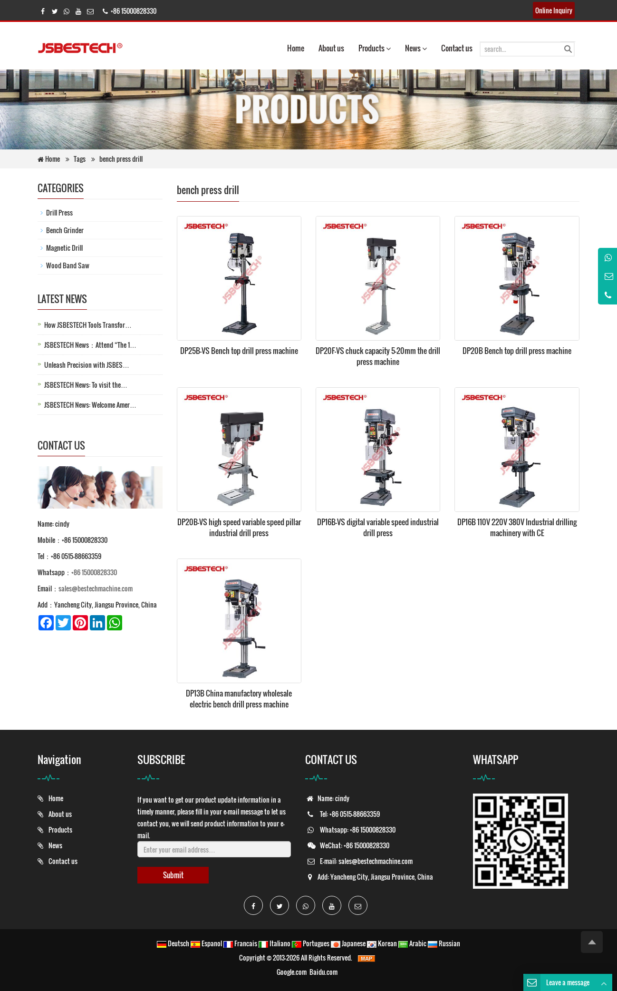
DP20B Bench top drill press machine (517, 350)
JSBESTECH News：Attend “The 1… (90, 345)
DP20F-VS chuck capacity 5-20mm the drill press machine (378, 356)
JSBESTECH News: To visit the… (85, 385)
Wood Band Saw (67, 265)
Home (295, 48)
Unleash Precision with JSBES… (86, 365)
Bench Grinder (65, 230)
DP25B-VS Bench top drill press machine (239, 350)
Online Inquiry (553, 10)
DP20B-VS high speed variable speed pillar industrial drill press (239, 527)
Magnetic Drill (64, 248)
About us (331, 48)
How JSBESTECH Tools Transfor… (88, 325)
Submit (173, 875)
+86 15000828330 (94, 572)
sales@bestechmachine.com (95, 588)
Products (374, 48)
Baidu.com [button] (323, 972)
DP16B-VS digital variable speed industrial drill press (378, 527)
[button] (388, 48)
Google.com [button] (292, 972)
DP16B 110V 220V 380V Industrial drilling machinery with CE (517, 527)
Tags (80, 159)
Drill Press (59, 212)
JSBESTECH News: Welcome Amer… (90, 405)
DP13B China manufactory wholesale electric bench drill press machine (239, 698)
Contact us (456, 48)
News (416, 48)
